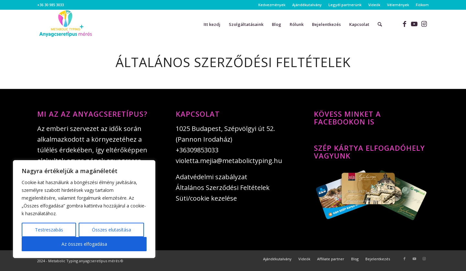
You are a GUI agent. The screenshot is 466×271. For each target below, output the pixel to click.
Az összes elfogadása (84, 244)
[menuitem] (272, 4)
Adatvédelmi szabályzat (211, 176)
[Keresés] (379, 24)
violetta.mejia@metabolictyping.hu (229, 160)
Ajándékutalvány (307, 4)
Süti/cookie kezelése (206, 198)
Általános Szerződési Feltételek (223, 187)
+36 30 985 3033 (50, 4)
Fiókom (422, 4)
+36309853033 (197, 150)
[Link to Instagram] (424, 24)
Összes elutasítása (111, 230)
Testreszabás (49, 230)
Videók (374, 4)
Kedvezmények (271, 4)
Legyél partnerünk (344, 4)
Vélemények (398, 4)
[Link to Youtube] (414, 24)
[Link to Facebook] (404, 24)
